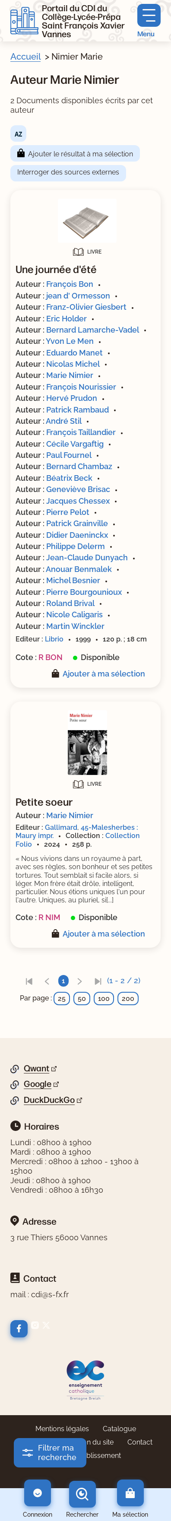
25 (62, 998)
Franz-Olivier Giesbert (86, 306)
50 (82, 998)
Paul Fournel (69, 455)
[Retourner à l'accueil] (24, 21)
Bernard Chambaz (79, 466)
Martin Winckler (75, 626)
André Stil (64, 420)
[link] (29, 981)
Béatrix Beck (69, 478)
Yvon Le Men (70, 341)
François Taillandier (81, 432)
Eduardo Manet (74, 352)
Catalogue (119, 1429)
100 (104, 998)
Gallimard (61, 827)
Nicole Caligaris (74, 614)
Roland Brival (70, 603)
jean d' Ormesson (78, 295)
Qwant (36, 1068)
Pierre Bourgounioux (84, 592)
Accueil (25, 56)
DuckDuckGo (49, 1100)
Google (37, 1084)
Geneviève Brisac (78, 489)
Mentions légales (62, 1429)
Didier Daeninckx (77, 535)
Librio (54, 639)
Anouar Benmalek (79, 569)
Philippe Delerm (75, 546)
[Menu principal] (149, 21)
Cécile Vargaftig (75, 443)
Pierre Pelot (67, 512)
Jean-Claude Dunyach (87, 557)
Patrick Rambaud (77, 409)
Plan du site (95, 1442)
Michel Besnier (73, 580)
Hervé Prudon (71, 398)
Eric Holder (66, 318)
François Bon (69, 284)
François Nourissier (81, 386)
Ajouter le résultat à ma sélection (80, 154)
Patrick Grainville (77, 523)
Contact (139, 1442)
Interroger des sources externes (68, 172)
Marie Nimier (69, 375)
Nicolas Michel (73, 363)
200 (128, 998)
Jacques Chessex (78, 500)
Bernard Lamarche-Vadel (92, 329)
